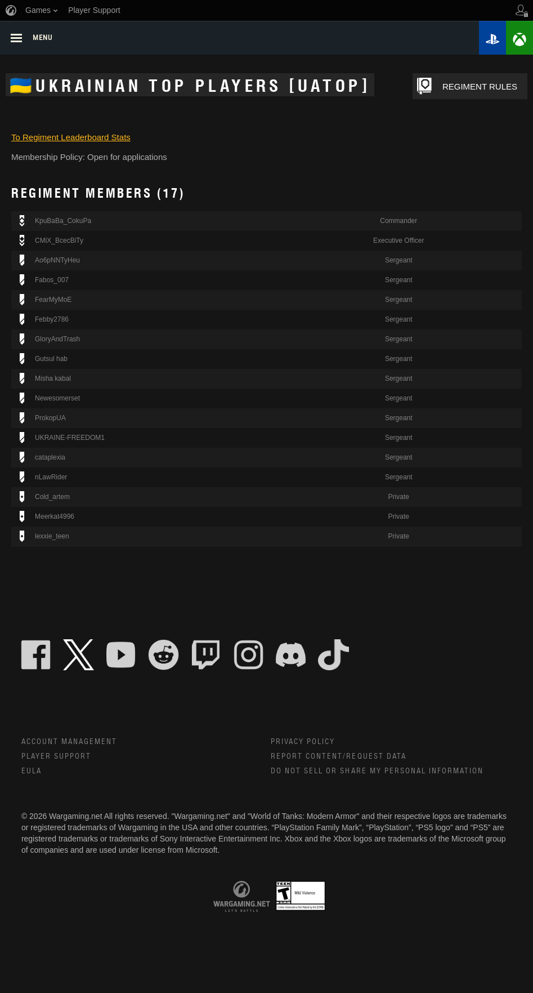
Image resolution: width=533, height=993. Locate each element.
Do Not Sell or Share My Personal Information (378, 773)
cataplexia (50, 459)
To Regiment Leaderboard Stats (71, 138)
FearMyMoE (53, 301)
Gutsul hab (51, 360)
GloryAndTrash (57, 341)
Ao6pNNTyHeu (57, 262)
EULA (31, 773)
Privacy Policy (303, 743)
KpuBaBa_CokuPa (63, 222)
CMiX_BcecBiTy (59, 242)
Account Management (69, 743)
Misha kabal (53, 380)
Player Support (56, 759)
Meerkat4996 (54, 518)
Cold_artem (52, 498)
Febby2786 (52, 321)
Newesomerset (57, 400)
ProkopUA (50, 420)
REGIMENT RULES (490, 86)
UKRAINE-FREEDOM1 (70, 439)
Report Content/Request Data (339, 759)
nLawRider (51, 479)
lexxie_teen (52, 537)
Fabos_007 (52, 282)
